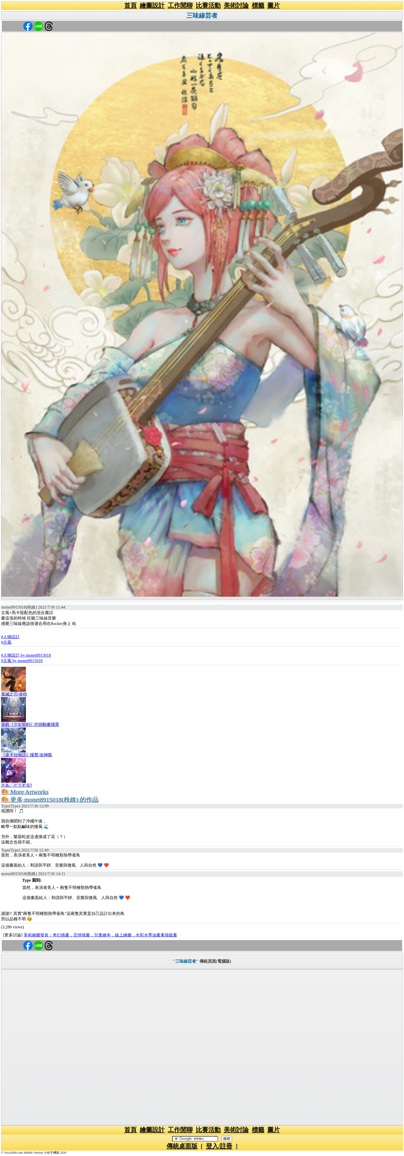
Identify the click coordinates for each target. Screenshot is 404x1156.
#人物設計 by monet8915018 (26, 655)
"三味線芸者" (185, 961)
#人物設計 (10, 637)
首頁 (130, 5)
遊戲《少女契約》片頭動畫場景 (30, 724)
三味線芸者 (202, 15)
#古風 (6, 642)
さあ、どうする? (16, 785)
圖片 (273, 5)
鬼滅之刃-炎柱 (14, 694)
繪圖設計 (152, 5)
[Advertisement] (202, 1047)
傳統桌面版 (182, 1146)
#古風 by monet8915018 (22, 660)
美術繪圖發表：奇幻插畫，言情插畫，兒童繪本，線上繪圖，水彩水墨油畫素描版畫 (100, 935)
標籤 (258, 5)
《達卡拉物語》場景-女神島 (26, 755)
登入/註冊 (219, 1146)
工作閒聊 (180, 5)
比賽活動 (208, 5)
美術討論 (236, 5)
